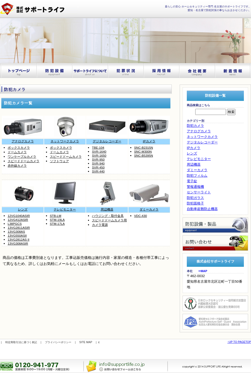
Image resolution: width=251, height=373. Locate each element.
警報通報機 (195, 187)
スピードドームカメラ (23, 161)
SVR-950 (98, 159)
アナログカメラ (23, 141)
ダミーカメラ (149, 209)
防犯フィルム (197, 176)
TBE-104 (98, 148)
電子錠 (192, 181)
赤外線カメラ (17, 165)
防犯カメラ (195, 126)
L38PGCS (15, 224)
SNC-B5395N (143, 155)
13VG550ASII (17, 235)
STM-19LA (57, 220)
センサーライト (199, 192)
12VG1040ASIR (19, 216)
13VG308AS (16, 232)
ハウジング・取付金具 (108, 216)
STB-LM (55, 216)
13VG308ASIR (18, 243)
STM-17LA (57, 224)
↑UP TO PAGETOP (239, 342)
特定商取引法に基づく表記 (21, 342)
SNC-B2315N (143, 148)
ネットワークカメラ (64, 141)
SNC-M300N (143, 151)
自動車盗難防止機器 (202, 209)
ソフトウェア (59, 161)
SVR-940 (98, 163)
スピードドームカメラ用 (109, 220)
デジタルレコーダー (107, 141)
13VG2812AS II (18, 239)
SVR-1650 (99, 155)
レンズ (22, 209)
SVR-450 (98, 167)
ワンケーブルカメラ (22, 156)
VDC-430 (140, 216)
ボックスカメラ (19, 148)
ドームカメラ (17, 152)
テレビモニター (65, 209)
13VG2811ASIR (19, 228)
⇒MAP (202, 271)
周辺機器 (107, 209)
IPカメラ (149, 141)
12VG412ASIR (18, 220)
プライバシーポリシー (58, 342)
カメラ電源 (100, 225)
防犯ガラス (195, 198)
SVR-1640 (99, 151)
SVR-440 (98, 171)
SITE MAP (85, 342)
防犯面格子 (195, 203)
